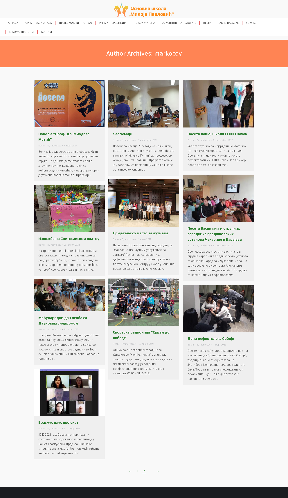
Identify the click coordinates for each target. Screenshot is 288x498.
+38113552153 (21, 3)
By (54, 145)
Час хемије (122, 134)
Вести (41, 145)
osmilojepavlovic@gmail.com (112, 3)
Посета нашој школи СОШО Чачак (217, 134)
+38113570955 (39, 3)
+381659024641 (80, 3)
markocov (168, 53)
